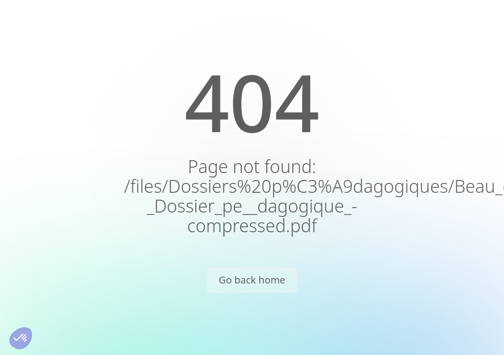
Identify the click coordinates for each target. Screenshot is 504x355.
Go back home (252, 279)
